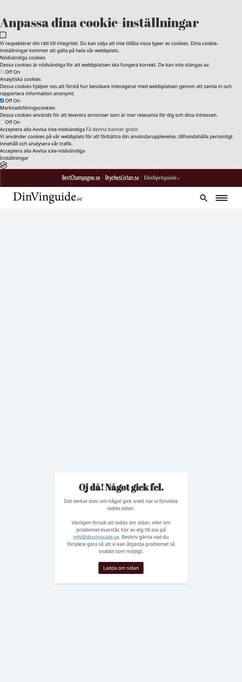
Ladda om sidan (121, 568)
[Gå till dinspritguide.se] (162, 178)
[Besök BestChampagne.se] (81, 178)
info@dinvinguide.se (96, 537)
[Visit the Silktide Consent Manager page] (121, 165)
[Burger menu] (221, 198)
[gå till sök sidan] (203, 198)
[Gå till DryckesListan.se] (122, 178)
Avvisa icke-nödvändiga (59, 129)
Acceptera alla (15, 129)
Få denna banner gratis (112, 129)
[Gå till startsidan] (47, 198)
